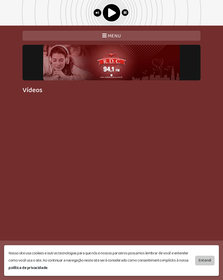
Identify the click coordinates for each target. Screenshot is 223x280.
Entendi (204, 260)
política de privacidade (28, 268)
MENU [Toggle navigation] (111, 36)
